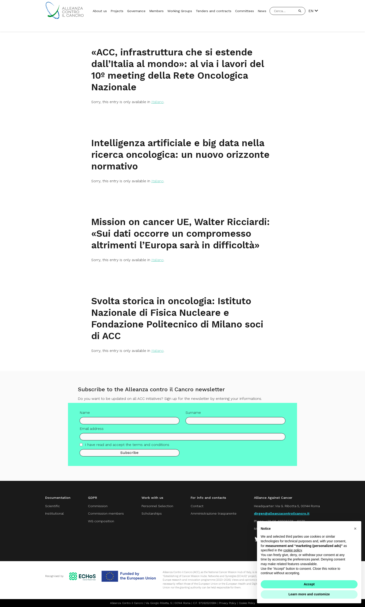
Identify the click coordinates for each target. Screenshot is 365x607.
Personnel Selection (157, 506)
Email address (92, 430)
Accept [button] (309, 584)
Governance (136, 11)
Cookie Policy (247, 603)
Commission (98, 506)
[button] (355, 528)
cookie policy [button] (292, 550)
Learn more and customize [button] (309, 594)
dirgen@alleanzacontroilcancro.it (281, 513)
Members (156, 11)
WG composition (101, 521)
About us (100, 11)
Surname (193, 414)
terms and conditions (150, 446)
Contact (197, 506)
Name (85, 414)
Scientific (52, 506)
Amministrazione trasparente (214, 513)
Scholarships (152, 513)
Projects (117, 11)
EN (313, 11)
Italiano (157, 102)
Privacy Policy (227, 603)
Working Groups (179, 11)
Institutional (54, 513)
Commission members (106, 513)
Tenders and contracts (213, 11)
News (262, 11)
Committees (244, 11)
